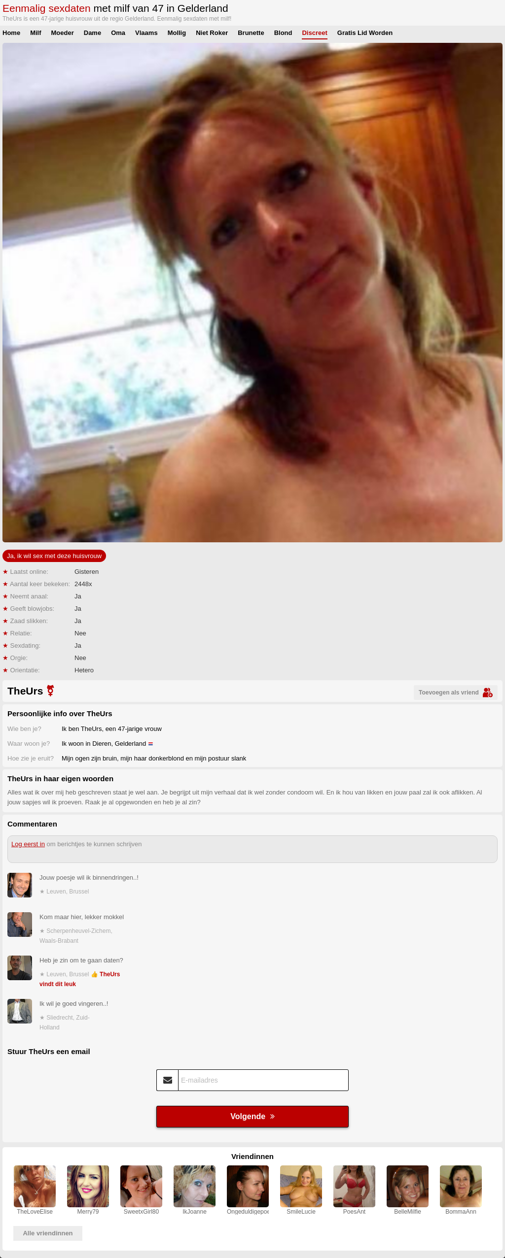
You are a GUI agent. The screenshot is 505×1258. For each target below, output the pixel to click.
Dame (92, 32)
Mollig (177, 32)
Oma (118, 32)
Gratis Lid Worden (365, 32)
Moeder (62, 32)
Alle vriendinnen (47, 1233)
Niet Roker (212, 32)
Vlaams (146, 32)
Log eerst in (28, 844)
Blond (283, 32)
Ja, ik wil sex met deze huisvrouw (54, 556)
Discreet (314, 32)
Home (11, 32)
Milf (35, 32)
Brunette (251, 32)
